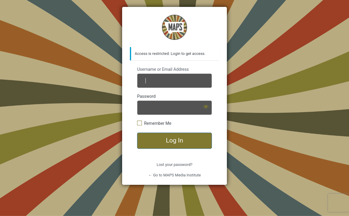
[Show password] (206, 106)
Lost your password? (174, 164)
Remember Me (157, 123)
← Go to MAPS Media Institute (174, 175)
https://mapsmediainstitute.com (174, 27)
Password (146, 96)
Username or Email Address (163, 69)
